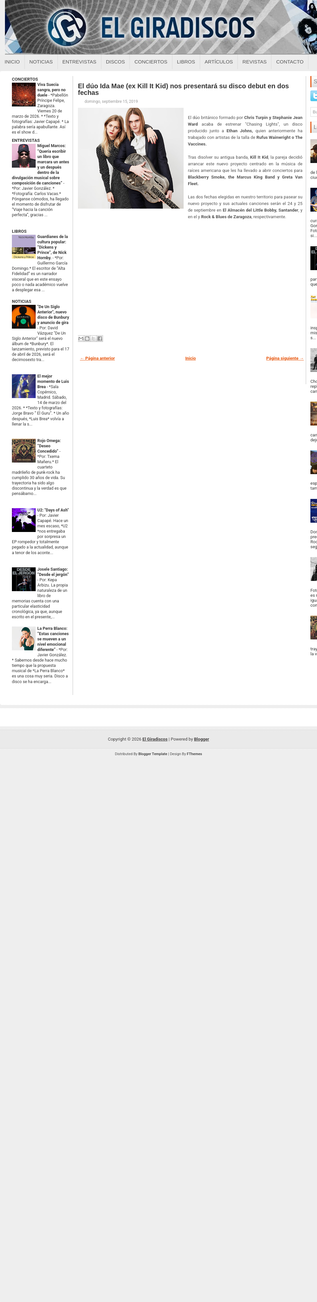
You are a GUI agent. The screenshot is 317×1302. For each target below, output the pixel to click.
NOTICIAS (21, 301)
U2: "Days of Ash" (53, 510)
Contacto (289, 61)
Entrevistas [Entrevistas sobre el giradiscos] (79, 61)
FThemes (194, 754)
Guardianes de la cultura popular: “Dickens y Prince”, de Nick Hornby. (52, 247)
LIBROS (19, 231)
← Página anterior (97, 358)
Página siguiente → (285, 358)
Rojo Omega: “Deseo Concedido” (49, 446)
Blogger (201, 739)
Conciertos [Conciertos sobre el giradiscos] (150, 61)
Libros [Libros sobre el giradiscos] (186, 61)
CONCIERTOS (25, 79)
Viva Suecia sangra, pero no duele (51, 90)
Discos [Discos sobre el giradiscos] (115, 61)
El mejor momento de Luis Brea (53, 381)
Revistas (254, 61)
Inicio (12, 61)
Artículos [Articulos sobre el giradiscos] (219, 61)
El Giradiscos (154, 739)
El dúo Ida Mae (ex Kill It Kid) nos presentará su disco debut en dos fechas (183, 89)
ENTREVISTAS (26, 140)
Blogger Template (152, 754)
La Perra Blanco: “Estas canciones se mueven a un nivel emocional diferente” (53, 639)
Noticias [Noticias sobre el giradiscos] (41, 61)
